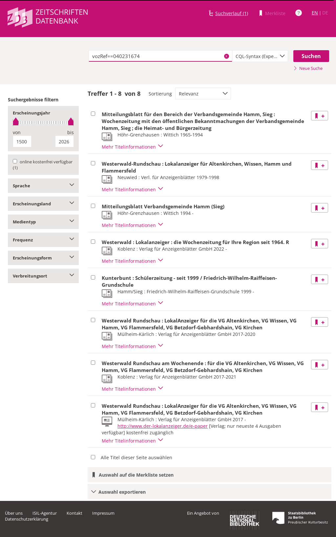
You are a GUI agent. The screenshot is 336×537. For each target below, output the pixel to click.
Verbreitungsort (43, 276)
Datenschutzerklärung (26, 519)
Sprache (43, 186)
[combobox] (260, 56)
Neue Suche (308, 68)
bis (70, 132)
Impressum (103, 513)
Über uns (14, 513)
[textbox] (160, 56)
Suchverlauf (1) (231, 13)
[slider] (43, 122)
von (17, 132)
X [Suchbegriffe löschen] (226, 56)
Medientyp (43, 222)
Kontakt (74, 513)
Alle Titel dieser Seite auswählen (136, 457)
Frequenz (43, 240)
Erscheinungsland (43, 204)
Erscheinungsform (43, 258)
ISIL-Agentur (44, 513)
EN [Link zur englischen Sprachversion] (315, 13)
